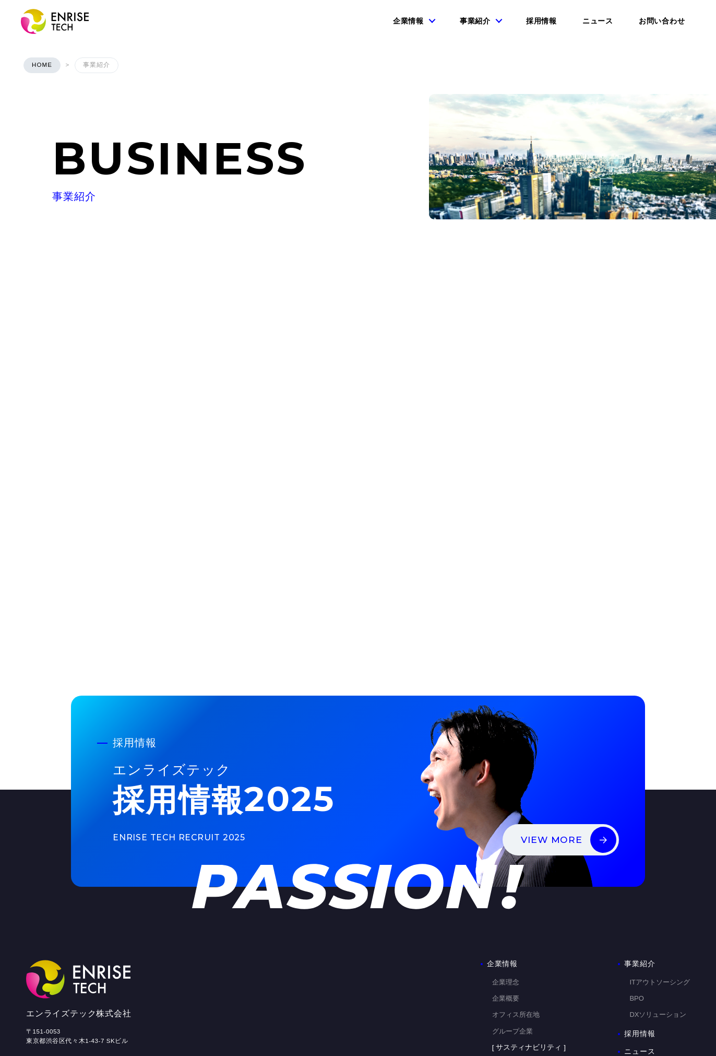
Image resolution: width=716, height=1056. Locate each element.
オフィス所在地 (516, 901)
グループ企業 (512, 917)
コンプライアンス (519, 950)
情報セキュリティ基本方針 (63, 952)
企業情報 (408, 21)
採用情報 (541, 21)
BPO (636, 884)
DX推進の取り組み (520, 999)
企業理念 (505, 868)
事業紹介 (475, 21)
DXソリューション (657, 901)
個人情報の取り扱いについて (67, 978)
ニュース (597, 21)
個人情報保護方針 (51, 964)
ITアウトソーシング (659, 868)
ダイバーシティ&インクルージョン (545, 983)
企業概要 (505, 884)
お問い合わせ (662, 21)
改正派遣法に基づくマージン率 (539, 966)
